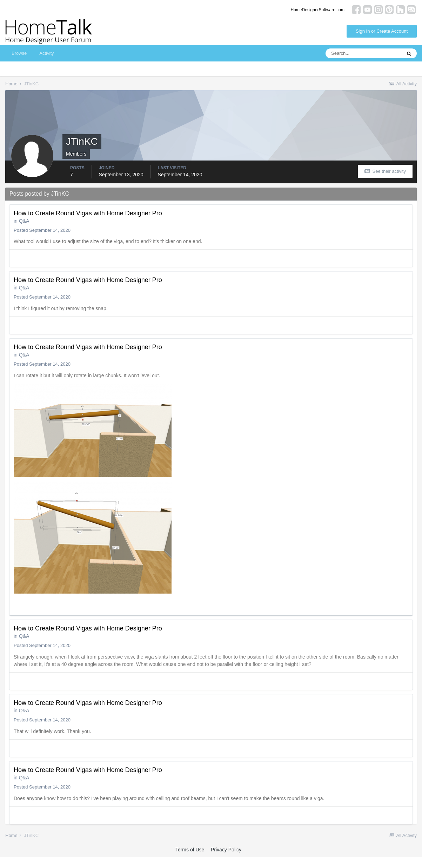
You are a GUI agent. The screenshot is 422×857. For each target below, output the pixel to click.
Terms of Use (189, 849)
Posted (42, 230)
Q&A (24, 221)
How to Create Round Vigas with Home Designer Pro (88, 213)
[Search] (363, 53)
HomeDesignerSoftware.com (317, 9)
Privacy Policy (226, 849)
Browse (19, 53)
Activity (46, 53)
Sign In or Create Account (382, 31)
